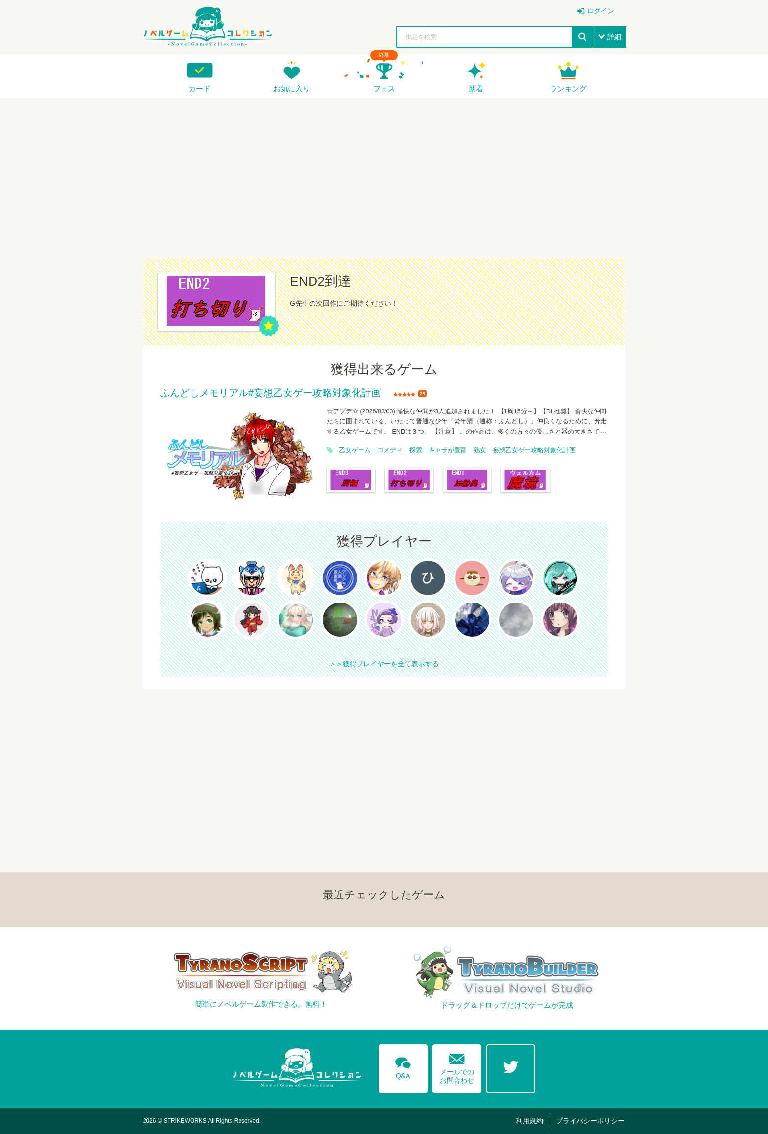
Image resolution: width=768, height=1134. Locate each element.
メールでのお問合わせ (457, 1066)
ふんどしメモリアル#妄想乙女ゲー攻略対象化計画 (270, 393)
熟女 (480, 450)
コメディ (390, 450)
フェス (384, 88)
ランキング (568, 88)
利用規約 (529, 1121)
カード (200, 88)
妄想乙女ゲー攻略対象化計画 (534, 450)
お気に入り (291, 88)
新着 (476, 88)
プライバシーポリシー (590, 1121)
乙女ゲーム (355, 450)
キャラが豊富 (448, 450)
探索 (415, 450)
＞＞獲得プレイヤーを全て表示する (384, 664)
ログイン (600, 11)
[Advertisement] (384, 172)
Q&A (403, 1066)
